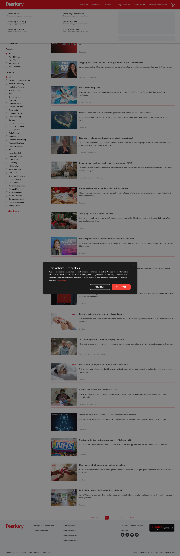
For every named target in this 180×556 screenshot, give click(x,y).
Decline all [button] (100, 287)
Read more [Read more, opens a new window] (61, 280)
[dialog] (90, 278)
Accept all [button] (121, 287)
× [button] (133, 265)
